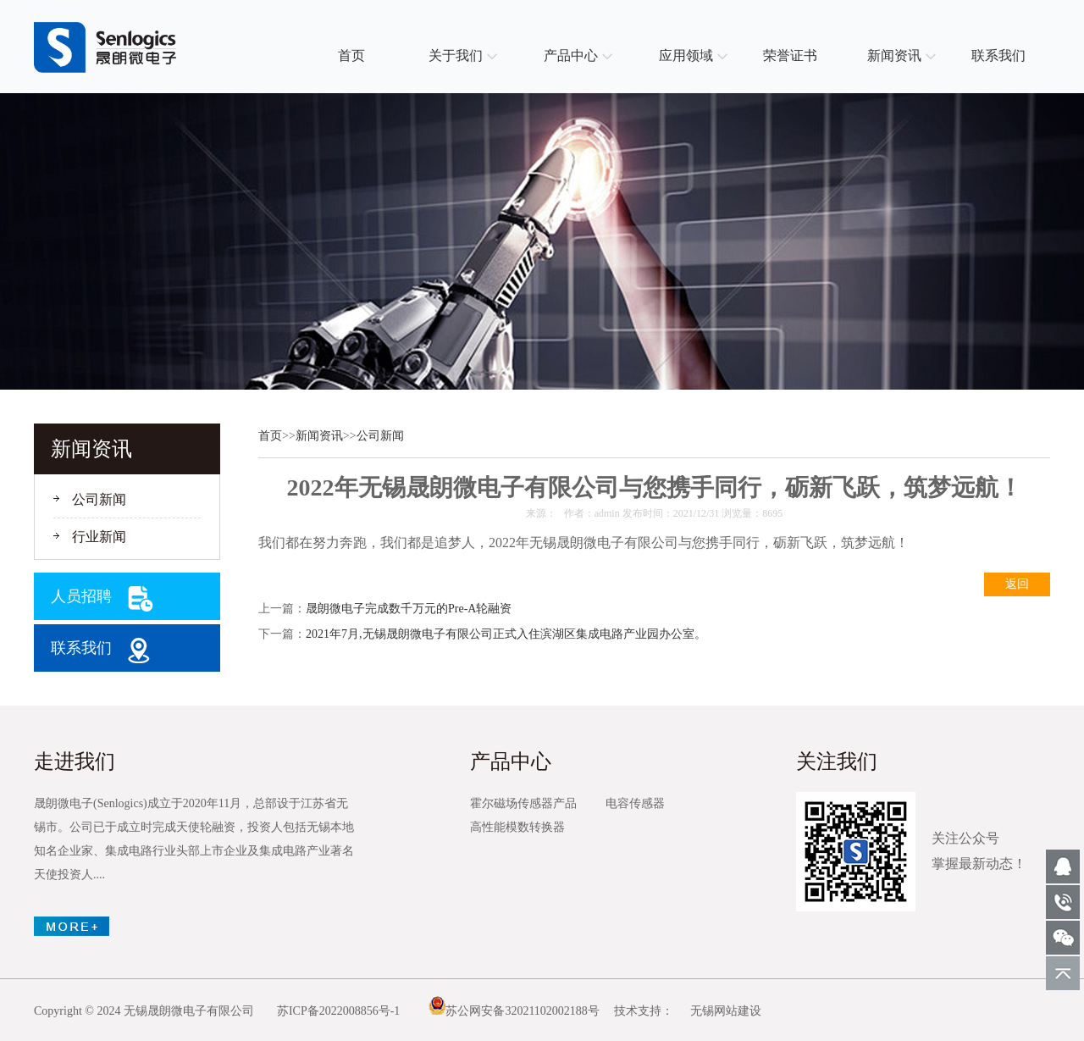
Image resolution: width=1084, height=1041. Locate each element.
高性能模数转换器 (517, 827)
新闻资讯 (894, 55)
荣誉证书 (790, 55)
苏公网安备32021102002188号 (514, 1011)
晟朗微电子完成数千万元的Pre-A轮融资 (409, 608)
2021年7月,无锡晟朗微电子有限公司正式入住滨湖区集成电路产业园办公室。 (506, 634)
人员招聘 (81, 596)
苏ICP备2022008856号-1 (338, 1011)
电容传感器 (635, 803)
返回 (1017, 584)
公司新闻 (99, 499)
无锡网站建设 (725, 1011)
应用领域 (686, 55)
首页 (351, 55)
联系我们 (998, 55)
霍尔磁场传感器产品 (523, 803)
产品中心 (571, 55)
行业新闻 (99, 536)
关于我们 (456, 55)
